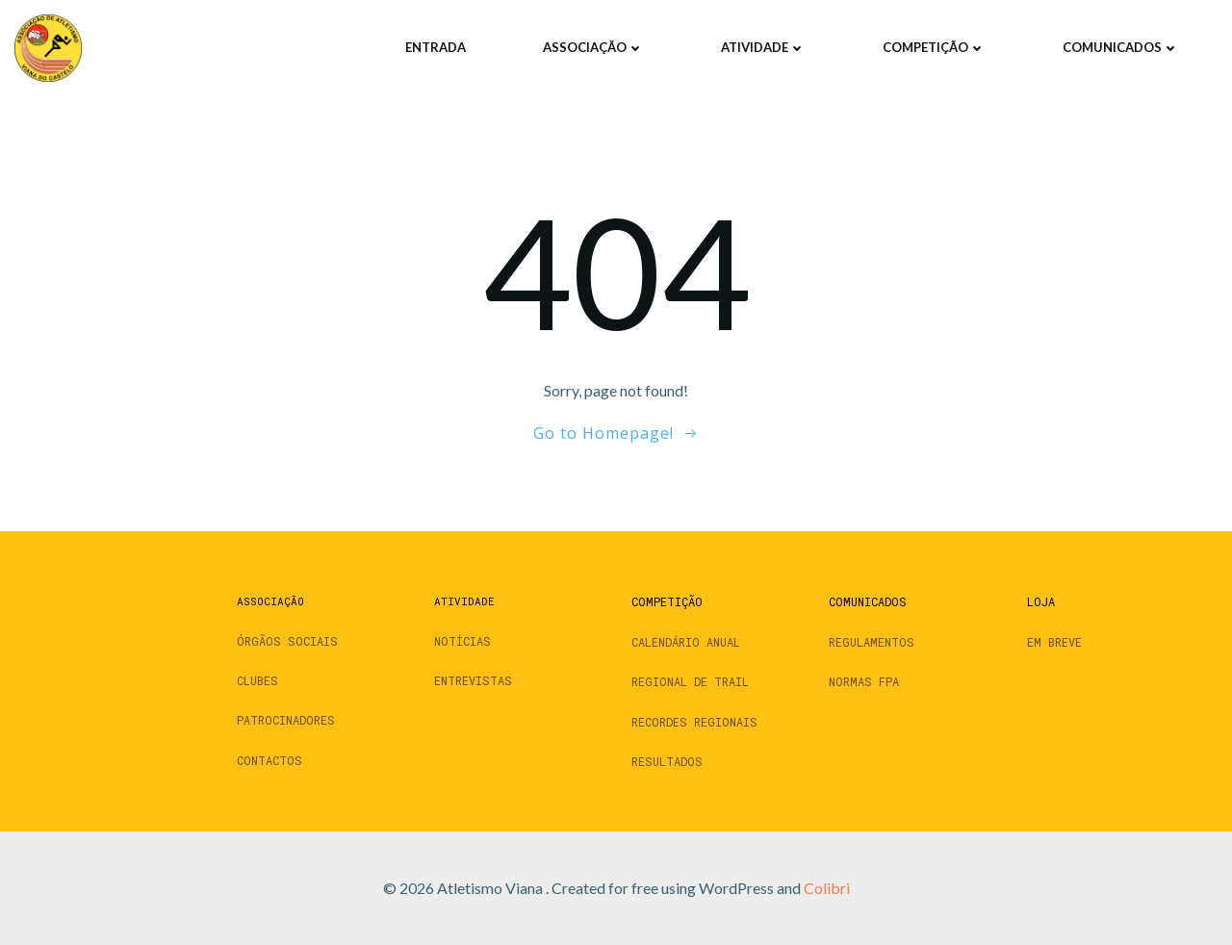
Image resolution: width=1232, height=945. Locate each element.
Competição (934, 47)
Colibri (827, 888)
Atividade (763, 47)
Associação (593, 47)
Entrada (435, 47)
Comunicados (1121, 47)
